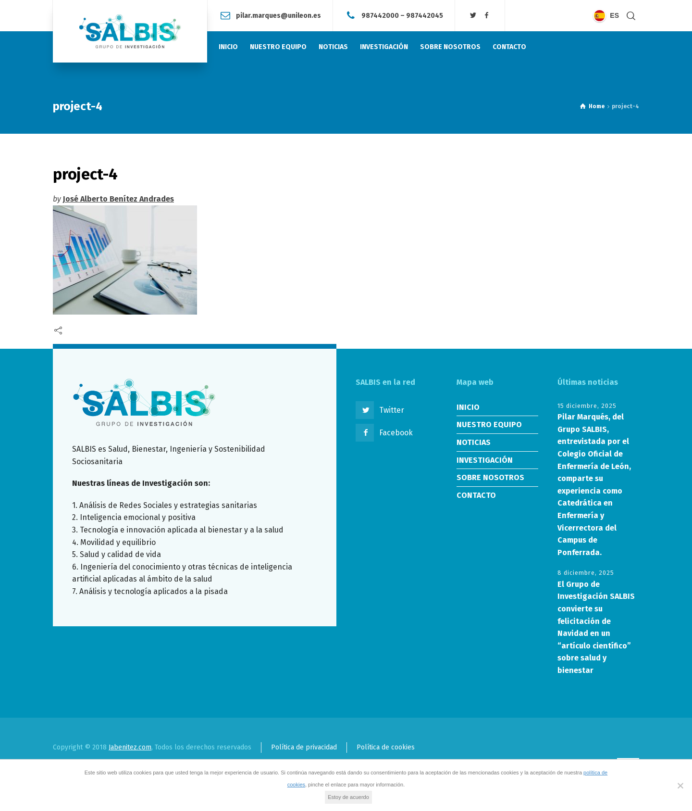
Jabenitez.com (130, 747)
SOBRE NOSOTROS (490, 477)
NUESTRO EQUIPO (489, 424)
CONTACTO (476, 495)
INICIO (468, 407)
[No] (680, 785)
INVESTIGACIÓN (485, 460)
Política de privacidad (304, 747)
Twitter (391, 410)
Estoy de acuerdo (348, 797)
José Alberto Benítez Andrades (118, 198)
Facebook (396, 432)
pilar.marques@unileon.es (278, 15)
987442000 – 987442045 (402, 15)
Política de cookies (386, 747)
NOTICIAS (474, 442)
